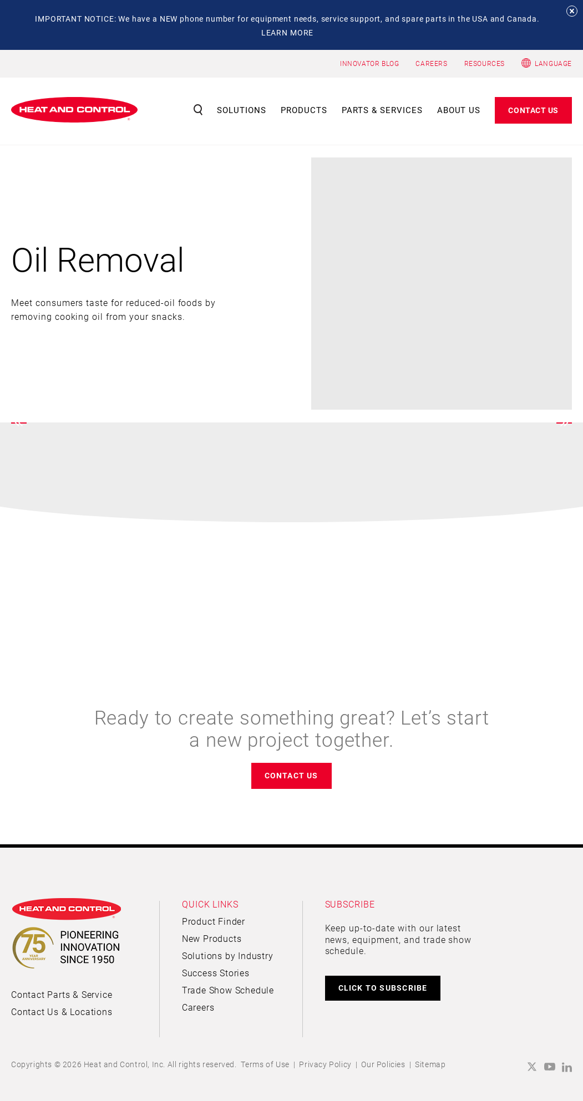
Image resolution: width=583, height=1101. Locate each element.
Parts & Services (382, 109)
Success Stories (216, 972)
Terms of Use (265, 1064)
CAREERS (431, 63)
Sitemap (430, 1064)
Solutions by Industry (227, 955)
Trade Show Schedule (228, 990)
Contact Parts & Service (61, 994)
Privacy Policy (325, 1064)
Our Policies (383, 1064)
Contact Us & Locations (62, 1011)
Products (304, 109)
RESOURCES (484, 63)
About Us (459, 109)
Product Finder (213, 921)
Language (553, 63)
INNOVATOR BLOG (369, 63)
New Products (212, 938)
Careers (198, 1007)
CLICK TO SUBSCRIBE (383, 987)
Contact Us (533, 110)
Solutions (241, 109)
